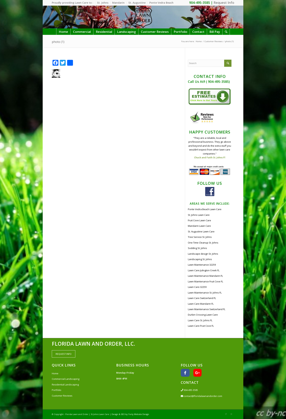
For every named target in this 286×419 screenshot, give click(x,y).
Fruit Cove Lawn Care (199, 220)
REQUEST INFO (64, 354)
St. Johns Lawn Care (199, 215)
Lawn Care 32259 (197, 287)
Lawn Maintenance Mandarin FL (205, 275)
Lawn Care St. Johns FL (200, 320)
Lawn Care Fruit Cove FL (201, 325)
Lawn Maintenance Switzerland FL (206, 309)
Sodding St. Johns (197, 248)
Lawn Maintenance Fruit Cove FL (205, 281)
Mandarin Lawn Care (199, 225)
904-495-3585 (189, 390)
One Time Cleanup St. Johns (203, 242)
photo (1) (58, 42)
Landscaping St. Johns (200, 259)
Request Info (224, 2)
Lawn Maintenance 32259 (202, 264)
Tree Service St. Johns (200, 237)
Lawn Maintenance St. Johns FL (205, 292)
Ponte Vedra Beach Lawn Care (204, 209)
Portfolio (56, 390)
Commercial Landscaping (65, 379)
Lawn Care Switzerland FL (202, 298)
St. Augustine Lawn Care (201, 231)
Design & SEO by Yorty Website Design (130, 414)
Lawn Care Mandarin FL (201, 303)
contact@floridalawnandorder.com (201, 396)
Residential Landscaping (65, 384)
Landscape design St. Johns (203, 253)
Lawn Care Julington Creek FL (203, 270)
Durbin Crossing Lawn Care (203, 314)
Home (199, 41)
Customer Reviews (213, 41)
